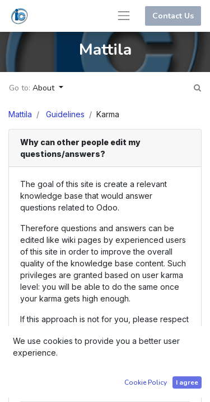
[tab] (105, 148)
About (44, 88)
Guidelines (65, 114)
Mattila (20, 114)
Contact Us (173, 16)
